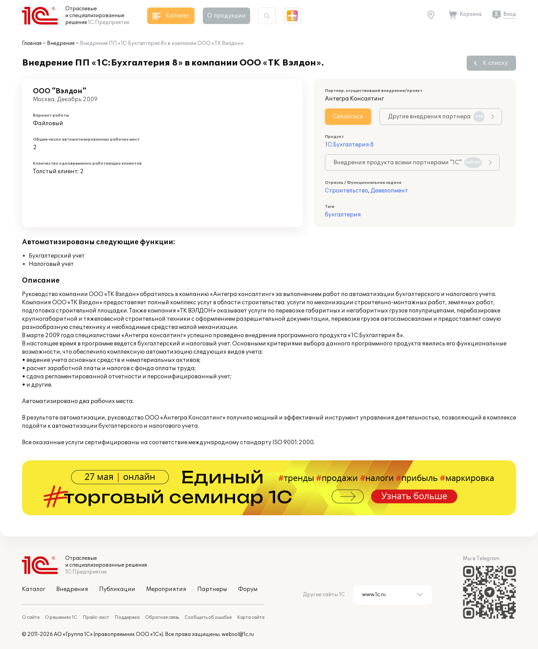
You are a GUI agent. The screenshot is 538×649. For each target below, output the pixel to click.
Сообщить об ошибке (208, 617)
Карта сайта (251, 617)
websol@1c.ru (238, 634)
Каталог (33, 589)
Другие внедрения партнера (436, 116)
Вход (509, 14)
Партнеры (212, 589)
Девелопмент (389, 190)
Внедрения (60, 43)
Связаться (348, 116)
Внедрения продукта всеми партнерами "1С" (408, 162)
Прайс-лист (96, 617)
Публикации (117, 589)
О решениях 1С (61, 617)
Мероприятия (166, 589)
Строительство (346, 190)
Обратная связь (162, 617)
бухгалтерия (343, 214)
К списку (495, 63)
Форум (247, 589)
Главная (32, 43)
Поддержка (127, 617)
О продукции (226, 15)
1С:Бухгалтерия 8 (349, 144)
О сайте (30, 617)
